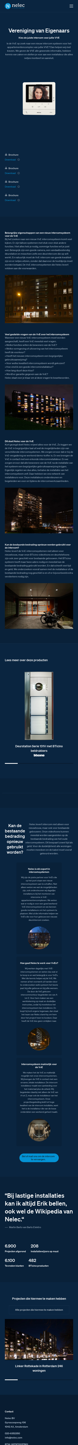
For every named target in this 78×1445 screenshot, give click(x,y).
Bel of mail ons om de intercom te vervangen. (38, 1158)
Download (10, 159)
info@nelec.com (13, 1437)
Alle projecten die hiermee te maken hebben (39, 1309)
